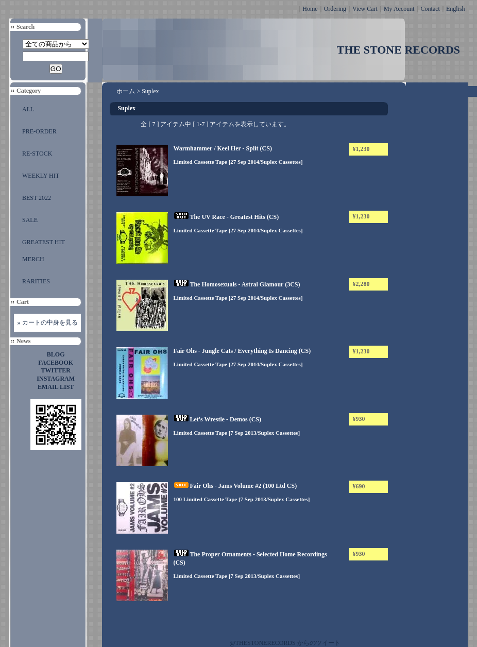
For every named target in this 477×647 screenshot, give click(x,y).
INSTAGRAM (56, 378)
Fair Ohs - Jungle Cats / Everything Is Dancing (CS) (242, 350)
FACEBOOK (55, 362)
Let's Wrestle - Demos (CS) (217, 419)
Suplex (150, 91)
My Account (399, 8)
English (455, 8)
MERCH (33, 259)
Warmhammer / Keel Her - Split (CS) (222, 148)
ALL (28, 109)
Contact (430, 8)
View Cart (365, 8)
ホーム (125, 91)
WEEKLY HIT (40, 175)
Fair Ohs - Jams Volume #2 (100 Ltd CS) (235, 485)
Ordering (335, 8)
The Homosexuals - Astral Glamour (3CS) (236, 284)
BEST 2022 (36, 197)
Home (309, 8)
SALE (30, 220)
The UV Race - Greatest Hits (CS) (226, 216)
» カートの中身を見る (48, 322)
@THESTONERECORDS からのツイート (285, 642)
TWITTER (56, 370)
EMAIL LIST (56, 386)
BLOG (56, 354)
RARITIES (36, 281)
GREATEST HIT (43, 242)
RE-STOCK (37, 153)
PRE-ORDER (39, 131)
